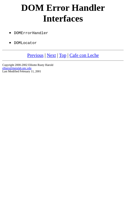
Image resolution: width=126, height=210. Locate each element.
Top (62, 55)
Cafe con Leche (84, 55)
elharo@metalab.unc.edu (17, 68)
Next (51, 55)
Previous (35, 55)
